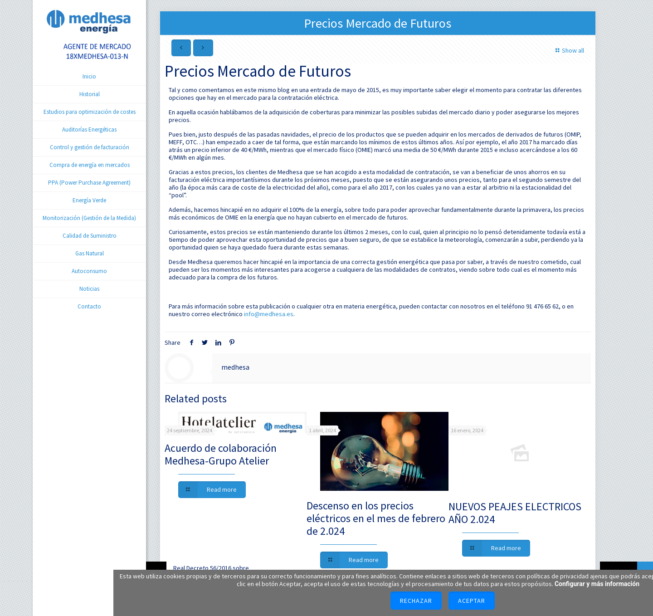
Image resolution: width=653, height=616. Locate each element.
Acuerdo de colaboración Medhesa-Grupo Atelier (221, 454)
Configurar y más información (597, 583)
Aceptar (471, 600)
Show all (568, 50)
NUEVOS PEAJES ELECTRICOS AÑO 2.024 (514, 512)
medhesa (235, 367)
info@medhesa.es (268, 314)
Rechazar (416, 600)
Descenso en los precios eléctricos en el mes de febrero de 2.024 (376, 518)
